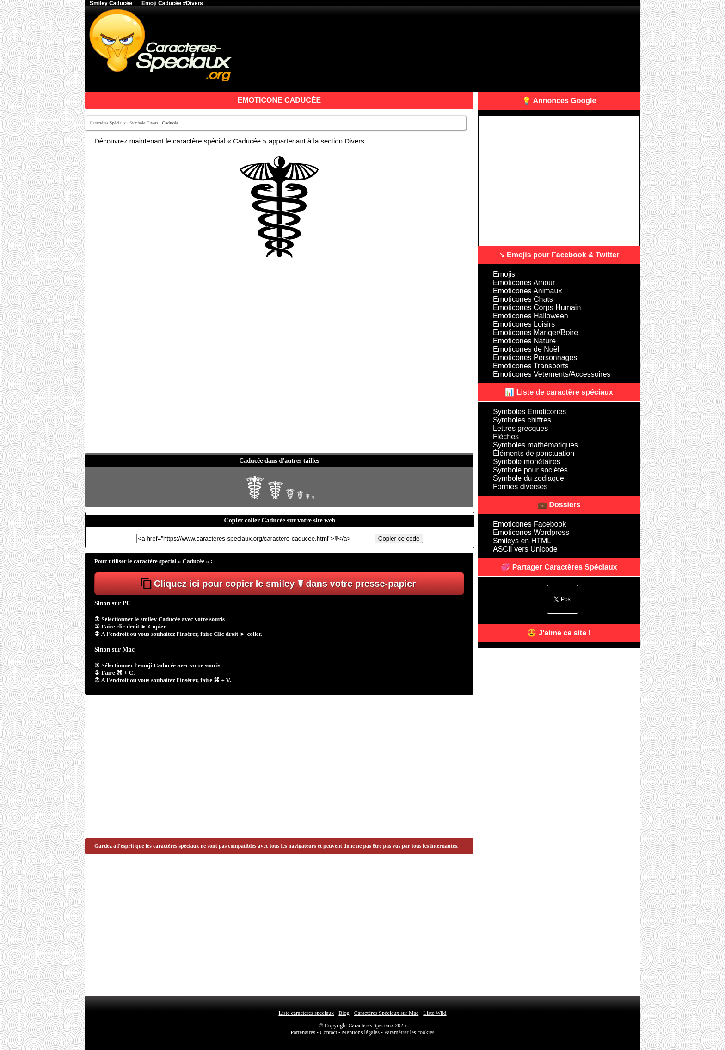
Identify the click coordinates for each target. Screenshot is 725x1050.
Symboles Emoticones (529, 412)
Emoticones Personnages (535, 357)
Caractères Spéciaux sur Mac (386, 1013)
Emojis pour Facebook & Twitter (563, 255)
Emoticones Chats (523, 299)
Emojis (504, 274)
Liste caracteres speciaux (306, 1013)
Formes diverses (520, 487)
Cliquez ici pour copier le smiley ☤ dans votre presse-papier (285, 583)
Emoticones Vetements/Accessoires (551, 374)
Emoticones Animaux (527, 291)
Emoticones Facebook (529, 524)
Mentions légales (361, 1032)
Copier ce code (399, 538)
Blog (343, 1013)
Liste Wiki (434, 1013)
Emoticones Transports (531, 366)
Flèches (506, 437)
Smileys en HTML (522, 541)
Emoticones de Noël (526, 349)
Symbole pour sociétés (530, 470)
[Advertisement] (279, 383)
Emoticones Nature (524, 341)
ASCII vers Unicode (525, 549)
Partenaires (303, 1032)
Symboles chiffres (522, 420)
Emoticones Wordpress (531, 532)
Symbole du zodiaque (528, 478)
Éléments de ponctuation (533, 453)
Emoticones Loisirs (524, 324)
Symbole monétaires (526, 462)
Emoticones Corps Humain (537, 307)
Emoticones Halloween (530, 316)
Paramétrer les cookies (409, 1032)
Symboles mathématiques (535, 445)
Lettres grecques (520, 428)
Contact (328, 1032)
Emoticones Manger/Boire (535, 332)
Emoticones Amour (524, 282)
